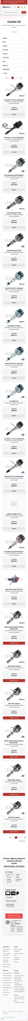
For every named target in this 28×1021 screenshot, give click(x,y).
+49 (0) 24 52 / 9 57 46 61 (13, 866)
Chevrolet (5, 50)
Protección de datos (13, 1011)
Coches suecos (6, 985)
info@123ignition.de (19, 991)
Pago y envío (6, 957)
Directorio (5, 970)
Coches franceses (7, 982)
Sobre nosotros (6, 964)
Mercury (5, 65)
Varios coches (6, 992)
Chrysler (5, 54)
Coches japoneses (7, 987)
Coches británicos (7, 978)
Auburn (5, 38)
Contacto (16, 962)
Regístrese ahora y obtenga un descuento (14, 916)
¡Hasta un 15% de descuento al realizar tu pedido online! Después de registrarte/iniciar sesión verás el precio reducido (14, 2)
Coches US (14, 32)
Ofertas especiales (7, 973)
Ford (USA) (6, 57)
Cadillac (5, 46)
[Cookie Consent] (2, 1018)
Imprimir (5, 1011)
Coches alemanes (7, 975)
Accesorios (5, 994)
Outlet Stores (6, 966)
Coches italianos (7, 980)
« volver (5, 73)
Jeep (4, 61)
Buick (4, 42)
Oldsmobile (6, 69)
